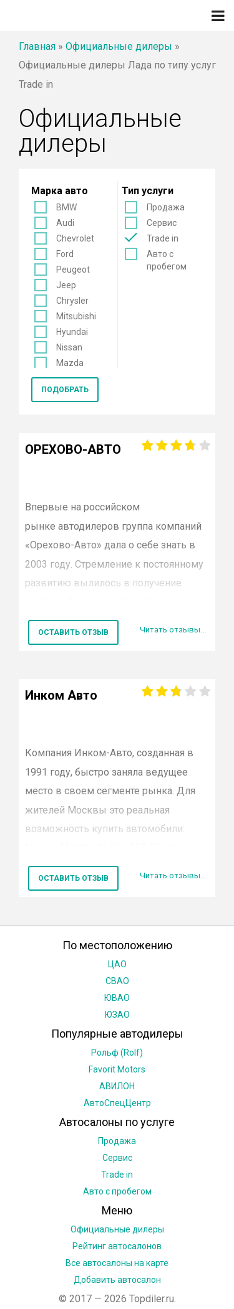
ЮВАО (117, 998)
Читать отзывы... (173, 629)
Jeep (66, 285)
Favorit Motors (117, 1069)
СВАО (117, 981)
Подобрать (65, 389)
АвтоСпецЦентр (117, 1103)
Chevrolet (75, 238)
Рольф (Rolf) (117, 1053)
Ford (65, 254)
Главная (37, 46)
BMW (66, 207)
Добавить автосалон (117, 1280)
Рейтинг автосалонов (117, 1246)
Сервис (162, 223)
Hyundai (72, 332)
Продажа (166, 207)
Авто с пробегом (167, 260)
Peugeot (73, 269)
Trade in (162, 238)
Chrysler (72, 301)
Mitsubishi (76, 316)
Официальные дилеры (119, 46)
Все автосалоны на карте (117, 1263)
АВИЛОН (117, 1086)
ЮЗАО (117, 1015)
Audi (65, 223)
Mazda (70, 363)
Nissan (69, 347)
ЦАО (117, 964)
